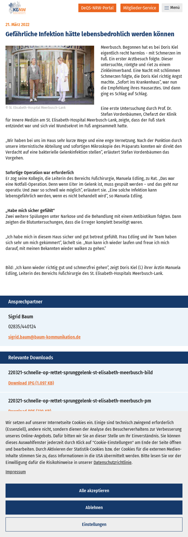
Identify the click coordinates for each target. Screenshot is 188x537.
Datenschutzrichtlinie (113, 462)
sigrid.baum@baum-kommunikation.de (44, 337)
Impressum (16, 471)
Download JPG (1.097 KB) (31, 383)
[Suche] (70, 7)
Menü (172, 7)
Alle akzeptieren (94, 490)
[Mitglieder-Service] (139, 8)
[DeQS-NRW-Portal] (97, 8)
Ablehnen (94, 507)
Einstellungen (94, 524)
